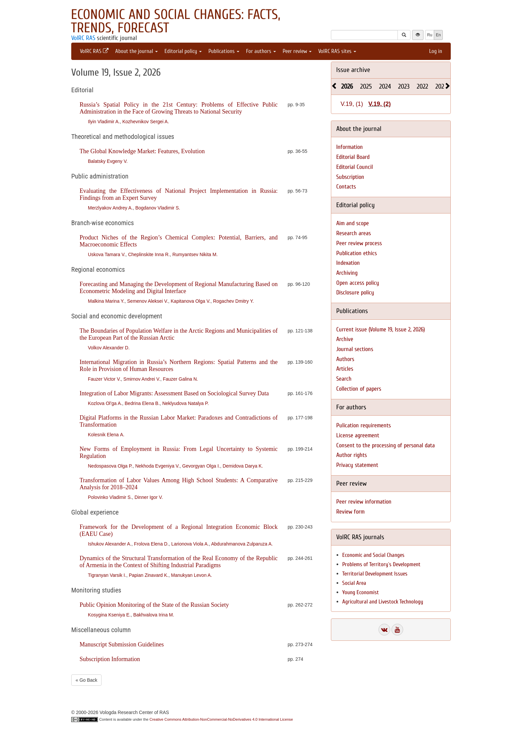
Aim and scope (352, 223)
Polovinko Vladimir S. (110, 497)
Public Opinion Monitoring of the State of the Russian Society (154, 604)
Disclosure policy (355, 292)
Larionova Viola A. (190, 544)
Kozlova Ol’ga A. (105, 403)
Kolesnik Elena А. (106, 434)
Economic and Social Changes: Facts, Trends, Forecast (175, 21)
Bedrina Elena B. (142, 403)
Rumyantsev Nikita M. (195, 254)
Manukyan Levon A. (191, 575)
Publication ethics (356, 253)
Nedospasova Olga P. (110, 466)
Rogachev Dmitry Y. (233, 301)
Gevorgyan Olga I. (201, 466)
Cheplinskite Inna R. (149, 254)
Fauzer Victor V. (104, 379)
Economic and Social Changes (373, 555)
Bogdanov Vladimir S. (157, 207)
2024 (385, 86)
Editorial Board (353, 157)
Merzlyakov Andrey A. (110, 207)
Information (349, 147)
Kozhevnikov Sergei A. (145, 121)
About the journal (136, 51)
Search (344, 378)
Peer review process (359, 243)
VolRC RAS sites (337, 51)
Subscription (350, 177)
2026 (347, 86)
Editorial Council (354, 167)
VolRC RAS (83, 38)
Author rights (351, 455)
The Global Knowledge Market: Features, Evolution (142, 151)
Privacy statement (357, 465)
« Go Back (86, 680)
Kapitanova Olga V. (190, 301)
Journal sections (354, 349)
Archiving (347, 272)
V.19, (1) (352, 104)
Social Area (354, 583)
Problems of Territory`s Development (381, 564)
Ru (429, 35)
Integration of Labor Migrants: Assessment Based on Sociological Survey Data (174, 393)
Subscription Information (110, 659)
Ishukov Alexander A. (109, 544)
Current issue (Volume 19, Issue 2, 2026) (380, 329)
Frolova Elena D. (151, 544)
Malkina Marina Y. (106, 301)
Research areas (353, 233)
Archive (344, 339)
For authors (261, 51)
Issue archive (353, 70)
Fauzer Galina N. (180, 379)
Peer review (297, 51)
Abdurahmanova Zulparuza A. (242, 544)
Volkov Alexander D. (109, 347)
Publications (223, 51)
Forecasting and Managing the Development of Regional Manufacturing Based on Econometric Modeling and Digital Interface (179, 287)
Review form (350, 511)
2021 (440, 86)
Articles (344, 368)
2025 (366, 86)
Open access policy (357, 282)
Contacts (346, 186)
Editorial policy (183, 51)
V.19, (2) (379, 104)
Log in (435, 51)
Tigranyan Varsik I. (107, 575)
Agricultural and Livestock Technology (382, 601)
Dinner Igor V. (148, 497)
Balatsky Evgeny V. (108, 161)
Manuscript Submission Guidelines (122, 644)
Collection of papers (358, 388)
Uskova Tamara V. (107, 254)
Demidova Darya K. (243, 466)
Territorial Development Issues (374, 573)
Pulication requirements (363, 425)
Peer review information (364, 501)
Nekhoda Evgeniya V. (157, 466)
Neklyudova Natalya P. (185, 403)
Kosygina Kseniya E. (109, 614)
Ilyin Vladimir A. (104, 121)
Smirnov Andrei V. (142, 379)
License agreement (357, 435)
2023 (403, 86)
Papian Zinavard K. (148, 575)
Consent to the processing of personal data (385, 445)
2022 (422, 86)
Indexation (348, 262)
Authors (345, 359)
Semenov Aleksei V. (147, 301)
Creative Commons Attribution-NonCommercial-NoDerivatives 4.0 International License (221, 719)
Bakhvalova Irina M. (153, 614)
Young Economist (360, 592)
